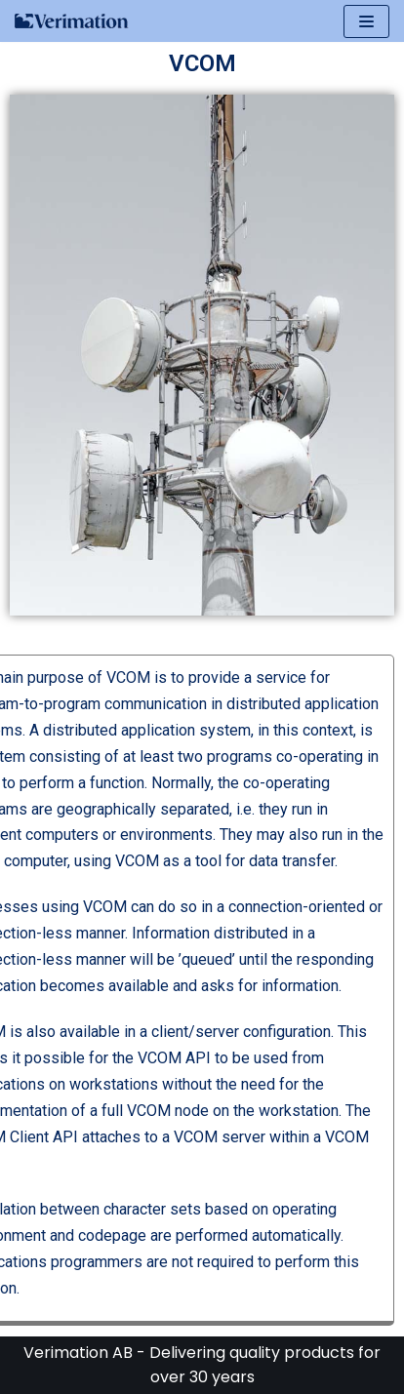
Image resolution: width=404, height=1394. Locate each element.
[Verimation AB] (73, 21)
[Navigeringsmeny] (366, 21)
